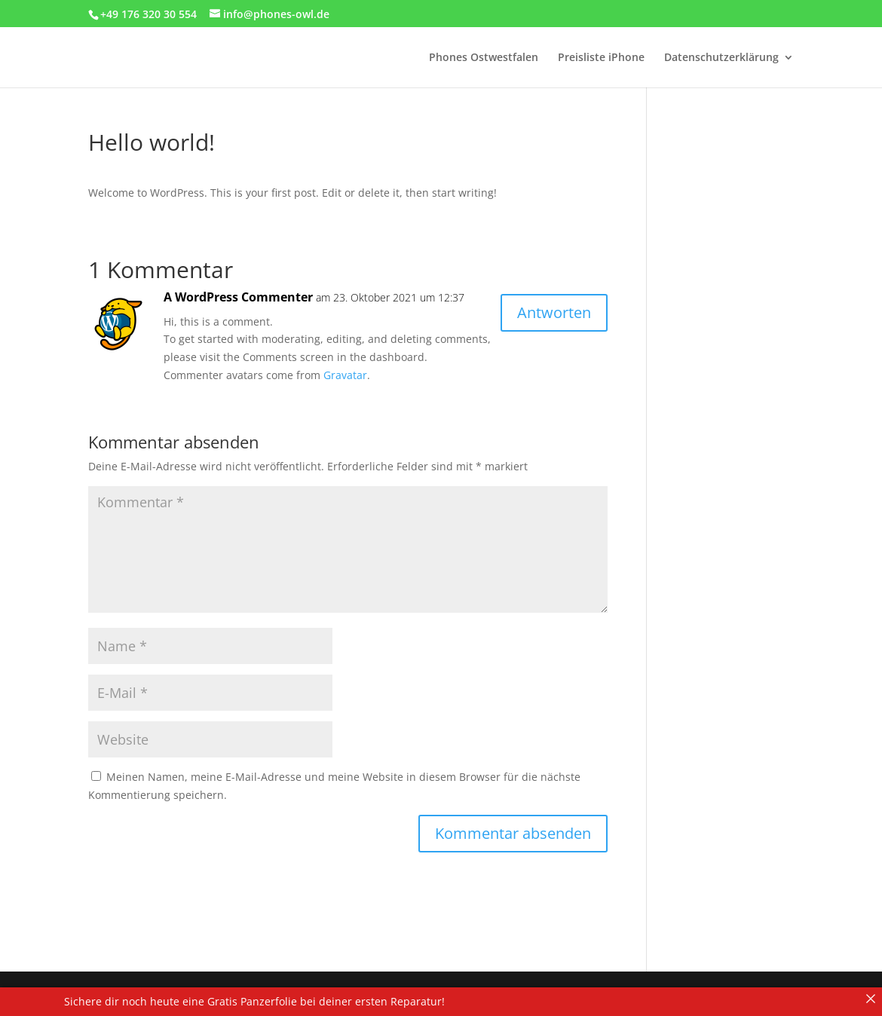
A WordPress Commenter (238, 297)
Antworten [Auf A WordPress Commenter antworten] (554, 312)
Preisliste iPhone (601, 58)
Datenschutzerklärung (721, 58)
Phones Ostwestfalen (483, 58)
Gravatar (345, 375)
